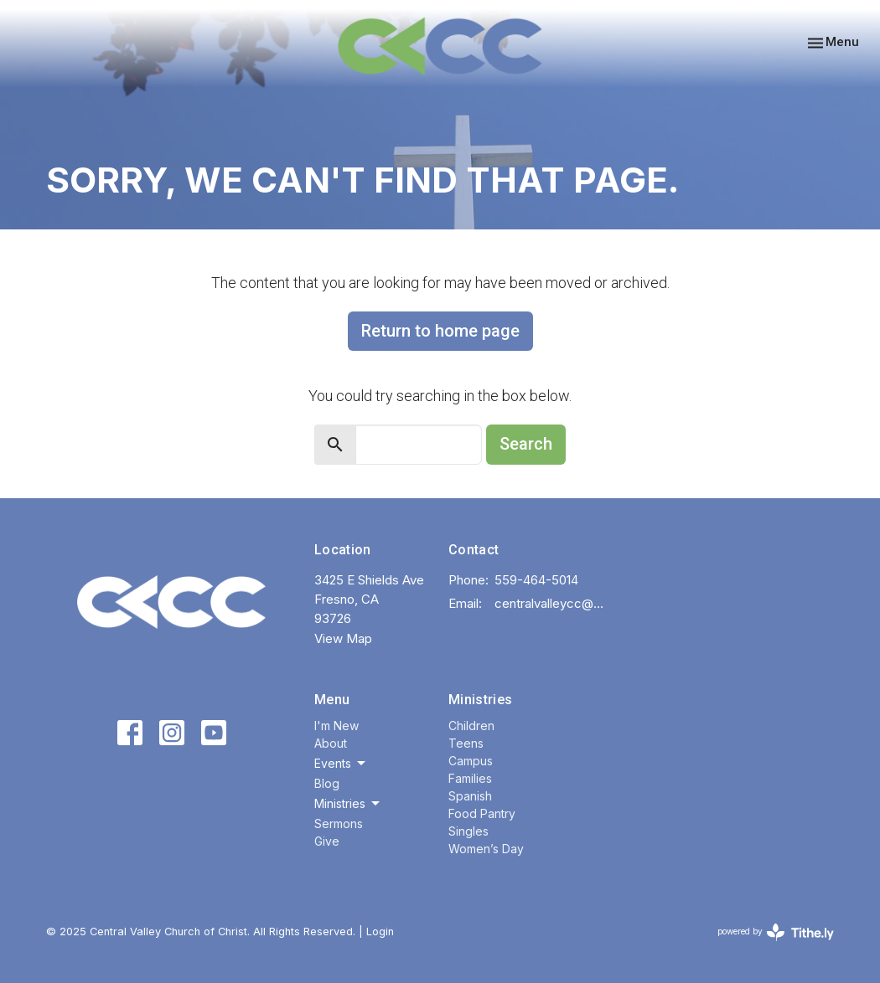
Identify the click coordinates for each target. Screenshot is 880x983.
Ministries (480, 700)
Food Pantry (481, 813)
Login (380, 931)
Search (526, 444)
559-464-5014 (536, 580)
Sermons (338, 823)
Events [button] (341, 763)
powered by (775, 932)
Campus (470, 761)
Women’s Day (486, 848)
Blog (326, 783)
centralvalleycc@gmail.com (552, 603)
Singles (468, 831)
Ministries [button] (348, 803)
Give (326, 841)
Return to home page (440, 331)
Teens (466, 743)
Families (470, 778)
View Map (343, 638)
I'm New (336, 725)
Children (471, 725)
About (330, 743)
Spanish (470, 796)
